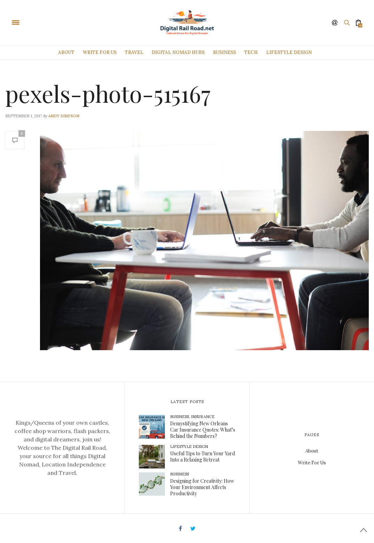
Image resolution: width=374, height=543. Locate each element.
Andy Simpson (63, 115)
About (66, 52)
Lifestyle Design (289, 52)
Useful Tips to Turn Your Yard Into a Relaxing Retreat (202, 456)
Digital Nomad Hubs (178, 52)
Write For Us (100, 52)
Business (224, 52)
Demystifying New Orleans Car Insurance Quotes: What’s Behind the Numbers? (202, 429)
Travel (134, 52)
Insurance (203, 416)
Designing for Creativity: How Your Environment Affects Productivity (202, 487)
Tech (251, 52)
